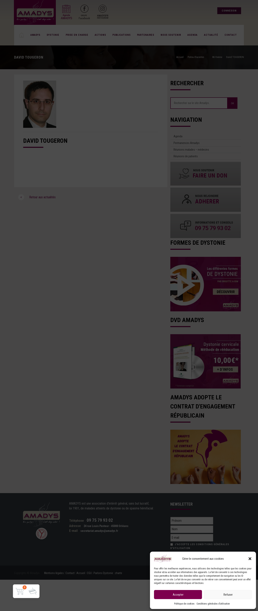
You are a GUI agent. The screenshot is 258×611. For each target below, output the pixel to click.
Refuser (228, 594)
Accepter (178, 594)
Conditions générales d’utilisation (213, 603)
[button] (250, 559)
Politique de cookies (184, 603)
